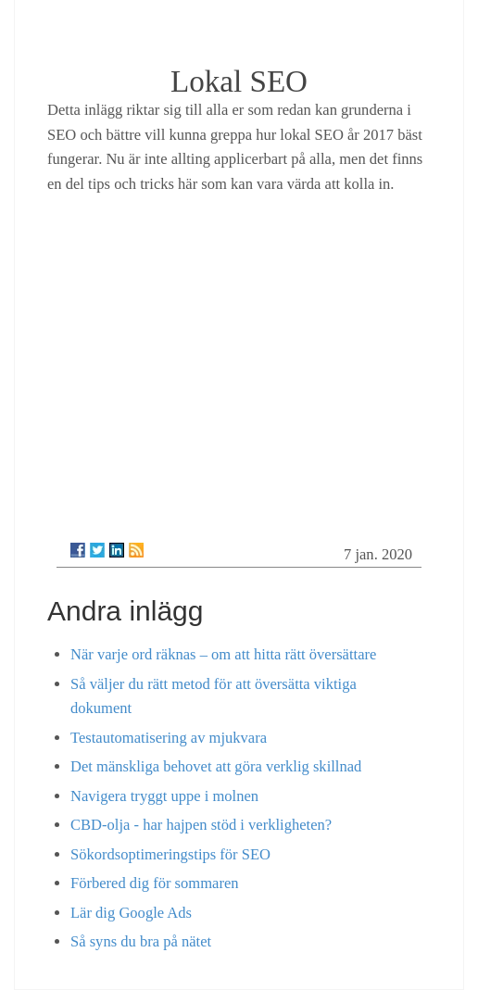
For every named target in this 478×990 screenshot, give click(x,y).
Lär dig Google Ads (131, 912)
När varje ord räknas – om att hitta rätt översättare (223, 654)
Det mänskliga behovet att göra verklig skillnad (215, 766)
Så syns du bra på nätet (140, 941)
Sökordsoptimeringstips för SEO (170, 854)
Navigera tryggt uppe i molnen (164, 796)
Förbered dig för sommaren (154, 883)
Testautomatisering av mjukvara (168, 737)
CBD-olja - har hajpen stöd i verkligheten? (201, 824)
